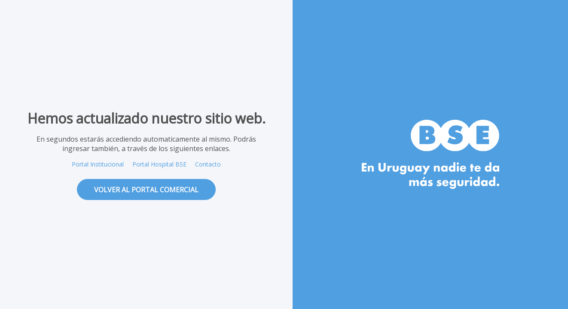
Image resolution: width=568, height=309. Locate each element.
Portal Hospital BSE (159, 164)
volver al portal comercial (146, 189)
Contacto (208, 164)
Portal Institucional (98, 164)
